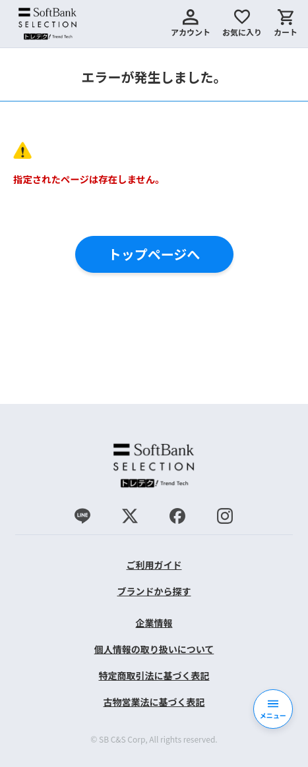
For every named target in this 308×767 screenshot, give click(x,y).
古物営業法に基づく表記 (153, 701)
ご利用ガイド (153, 564)
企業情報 (153, 622)
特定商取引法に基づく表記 (153, 675)
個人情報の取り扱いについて (154, 649)
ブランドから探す (154, 591)
